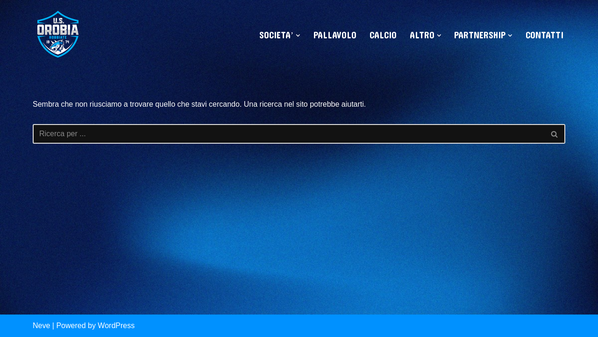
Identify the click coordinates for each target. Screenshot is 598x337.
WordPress (116, 326)
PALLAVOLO (334, 36)
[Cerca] (288, 134)
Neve (41, 326)
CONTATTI (544, 36)
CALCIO (383, 36)
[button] (298, 35)
